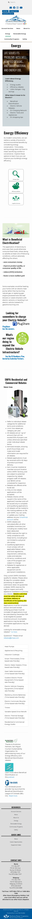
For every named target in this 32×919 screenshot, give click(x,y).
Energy (16, 820)
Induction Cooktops (12, 655)
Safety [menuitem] (25, 39)
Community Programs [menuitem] (11, 39)
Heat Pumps (9, 646)
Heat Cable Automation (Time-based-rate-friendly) (15, 672)
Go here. (14, 632)
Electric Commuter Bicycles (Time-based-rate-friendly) (15, 702)
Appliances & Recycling (13, 651)
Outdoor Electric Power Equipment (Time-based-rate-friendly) (14, 680)
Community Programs (16, 827)
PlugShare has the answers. (9, 327)
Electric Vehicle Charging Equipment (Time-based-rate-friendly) (14, 688)
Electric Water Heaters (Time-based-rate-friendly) (16, 666)
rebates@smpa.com (11, 638)
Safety (16, 830)
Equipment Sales (16, 845)
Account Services (16, 811)
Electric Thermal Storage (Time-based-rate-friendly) (15, 717)
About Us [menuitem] (26, 28)
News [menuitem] (18, 28)
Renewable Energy (16, 823)
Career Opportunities (16, 842)
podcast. (11, 777)
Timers (7, 708)
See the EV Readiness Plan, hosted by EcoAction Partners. (14, 357)
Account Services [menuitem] (7, 28)
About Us (16, 817)
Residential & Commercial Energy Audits (14, 723)
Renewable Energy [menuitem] (19, 34)
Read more (13, 796)
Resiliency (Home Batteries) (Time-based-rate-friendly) (15, 696)
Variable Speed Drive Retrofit (16, 712)
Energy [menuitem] (7, 34)
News (16, 814)
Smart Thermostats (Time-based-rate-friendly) (15, 660)
